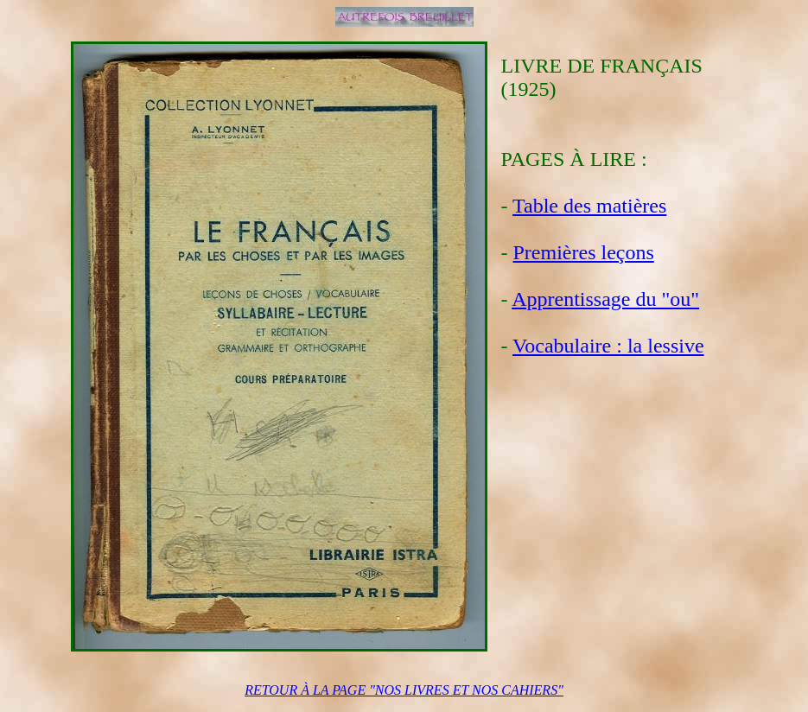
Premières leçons (583, 252)
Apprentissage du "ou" (605, 299)
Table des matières (589, 205)
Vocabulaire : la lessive (607, 345)
